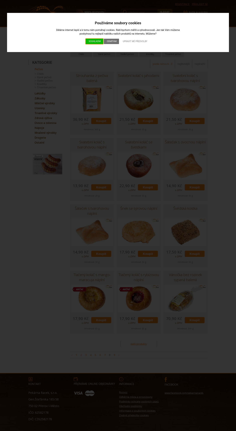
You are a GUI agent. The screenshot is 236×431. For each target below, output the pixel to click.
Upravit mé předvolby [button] (135, 41)
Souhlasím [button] (95, 41)
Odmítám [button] (112, 41)
